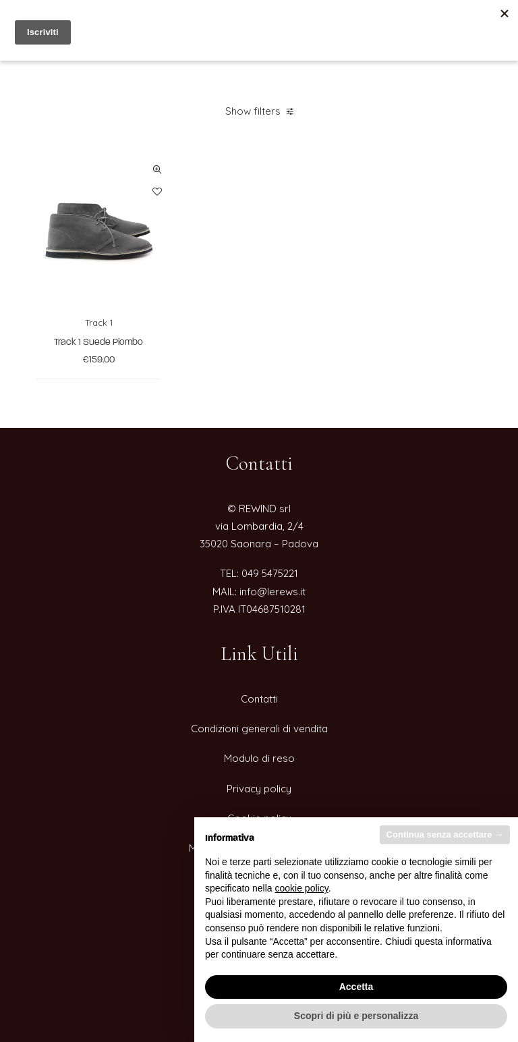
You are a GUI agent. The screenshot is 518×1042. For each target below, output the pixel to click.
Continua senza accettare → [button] (444, 834)
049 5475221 (269, 573)
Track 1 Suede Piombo (98, 342)
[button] (98, 228)
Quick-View (157, 170)
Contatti (259, 698)
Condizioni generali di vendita (259, 728)
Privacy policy (259, 788)
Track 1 (99, 322)
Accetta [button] (356, 986)
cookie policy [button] (301, 888)
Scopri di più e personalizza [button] (356, 1015)
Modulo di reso (259, 758)
